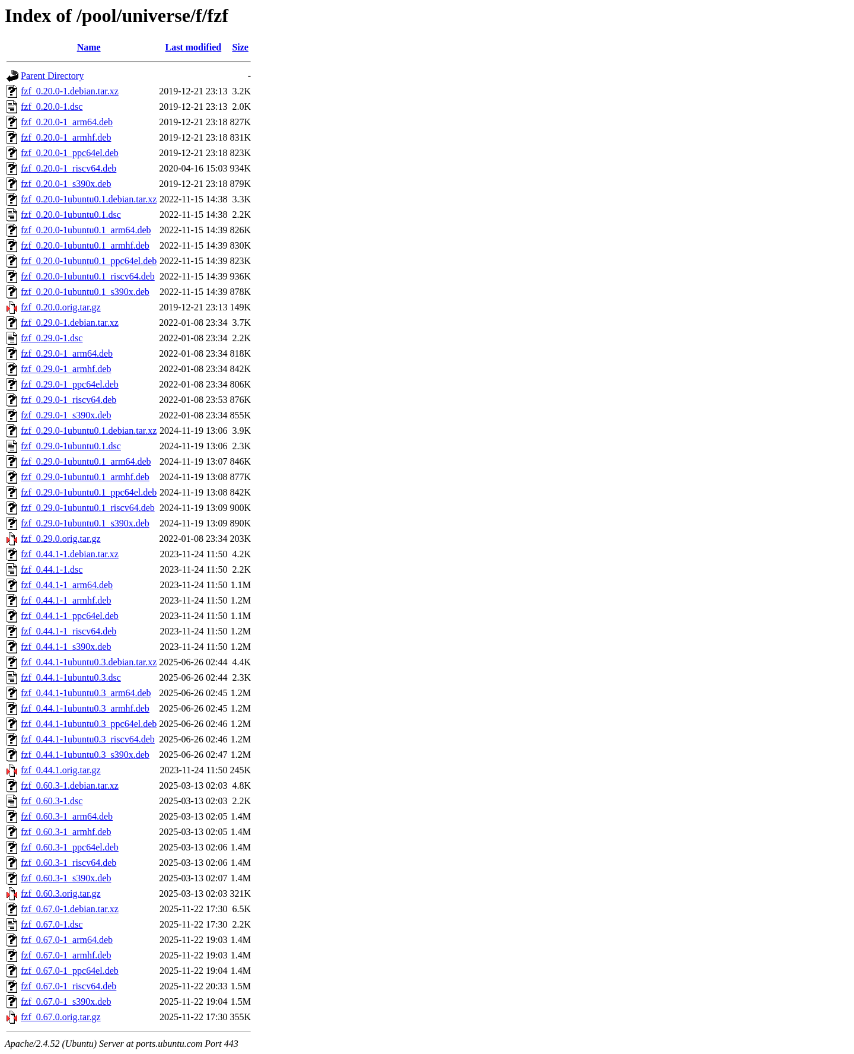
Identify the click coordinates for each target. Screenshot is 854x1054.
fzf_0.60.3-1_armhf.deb (66, 832)
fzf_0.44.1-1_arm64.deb (67, 585)
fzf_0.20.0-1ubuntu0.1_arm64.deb (86, 230)
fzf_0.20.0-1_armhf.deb (66, 137)
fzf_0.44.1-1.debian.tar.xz (70, 554)
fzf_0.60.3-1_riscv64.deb (68, 863)
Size (240, 47)
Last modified (193, 47)
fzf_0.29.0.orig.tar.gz (61, 539)
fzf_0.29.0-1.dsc (51, 338)
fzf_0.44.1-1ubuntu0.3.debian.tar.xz (89, 662)
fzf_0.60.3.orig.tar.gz (61, 893)
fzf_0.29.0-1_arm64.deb (67, 353)
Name (89, 47)
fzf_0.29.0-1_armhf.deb (66, 369)
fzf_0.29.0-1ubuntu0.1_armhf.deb (85, 477)
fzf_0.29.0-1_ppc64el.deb (70, 384)
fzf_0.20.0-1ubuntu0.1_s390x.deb (85, 292)
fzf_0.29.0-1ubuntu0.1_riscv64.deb (88, 508)
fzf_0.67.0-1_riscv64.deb (68, 986)
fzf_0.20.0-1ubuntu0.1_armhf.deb (85, 245)
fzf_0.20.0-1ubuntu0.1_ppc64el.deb (89, 261)
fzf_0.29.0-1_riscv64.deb (68, 400)
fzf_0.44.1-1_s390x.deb (66, 647)
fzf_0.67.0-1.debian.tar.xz (70, 909)
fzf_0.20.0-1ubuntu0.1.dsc (71, 214)
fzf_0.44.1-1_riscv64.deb (68, 631)
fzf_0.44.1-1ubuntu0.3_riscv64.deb (88, 739)
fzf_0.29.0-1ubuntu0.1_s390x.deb (85, 523)
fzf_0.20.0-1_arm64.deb (67, 122)
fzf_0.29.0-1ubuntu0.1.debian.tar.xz (89, 431)
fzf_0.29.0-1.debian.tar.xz (70, 323)
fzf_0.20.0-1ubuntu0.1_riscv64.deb (88, 276)
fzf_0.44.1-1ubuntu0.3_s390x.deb (85, 755)
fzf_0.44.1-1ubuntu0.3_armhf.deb (85, 708)
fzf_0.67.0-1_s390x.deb (66, 1001)
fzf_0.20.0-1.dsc (51, 106)
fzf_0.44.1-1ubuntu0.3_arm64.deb (86, 693)
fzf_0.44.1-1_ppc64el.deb (70, 616)
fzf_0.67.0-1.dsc (51, 924)
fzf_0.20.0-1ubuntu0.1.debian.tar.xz (89, 199)
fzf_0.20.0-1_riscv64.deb (68, 168)
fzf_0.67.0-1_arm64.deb (67, 940)
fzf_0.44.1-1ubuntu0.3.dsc (71, 677)
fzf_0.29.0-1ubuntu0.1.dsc (71, 446)
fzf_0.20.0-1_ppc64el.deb (70, 153)
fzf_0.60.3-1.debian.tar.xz (70, 785)
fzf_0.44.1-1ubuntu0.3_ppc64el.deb (89, 724)
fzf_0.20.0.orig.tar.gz (61, 307)
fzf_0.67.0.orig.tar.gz (61, 1017)
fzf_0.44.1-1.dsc (51, 569)
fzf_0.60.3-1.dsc (51, 801)
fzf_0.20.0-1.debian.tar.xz (70, 91)
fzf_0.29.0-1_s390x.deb (66, 415)
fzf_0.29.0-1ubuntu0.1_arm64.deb (86, 461)
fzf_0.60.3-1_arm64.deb (67, 816)
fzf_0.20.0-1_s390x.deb (66, 184)
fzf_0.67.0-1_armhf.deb (66, 955)
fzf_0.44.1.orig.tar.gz (61, 770)
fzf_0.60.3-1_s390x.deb (66, 878)
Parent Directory (52, 76)
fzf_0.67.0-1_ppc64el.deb (70, 971)
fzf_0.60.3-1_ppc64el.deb (70, 847)
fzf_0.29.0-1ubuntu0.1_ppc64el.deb (89, 492)
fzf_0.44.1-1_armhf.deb (66, 600)
